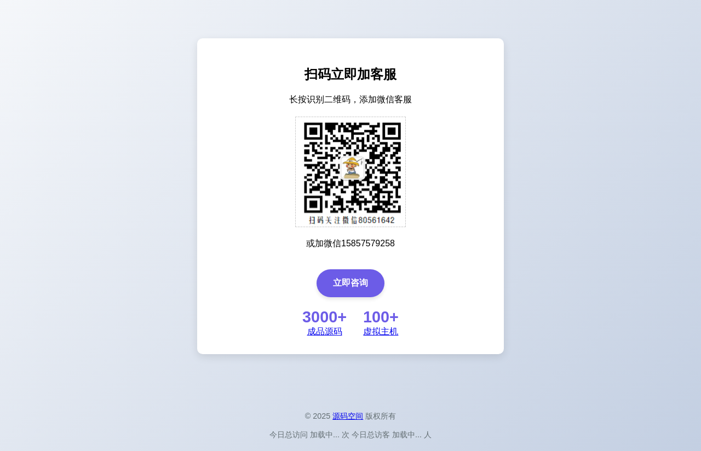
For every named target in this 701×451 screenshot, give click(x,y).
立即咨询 (350, 282)
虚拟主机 (380, 331)
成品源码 (324, 331)
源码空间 (347, 416)
